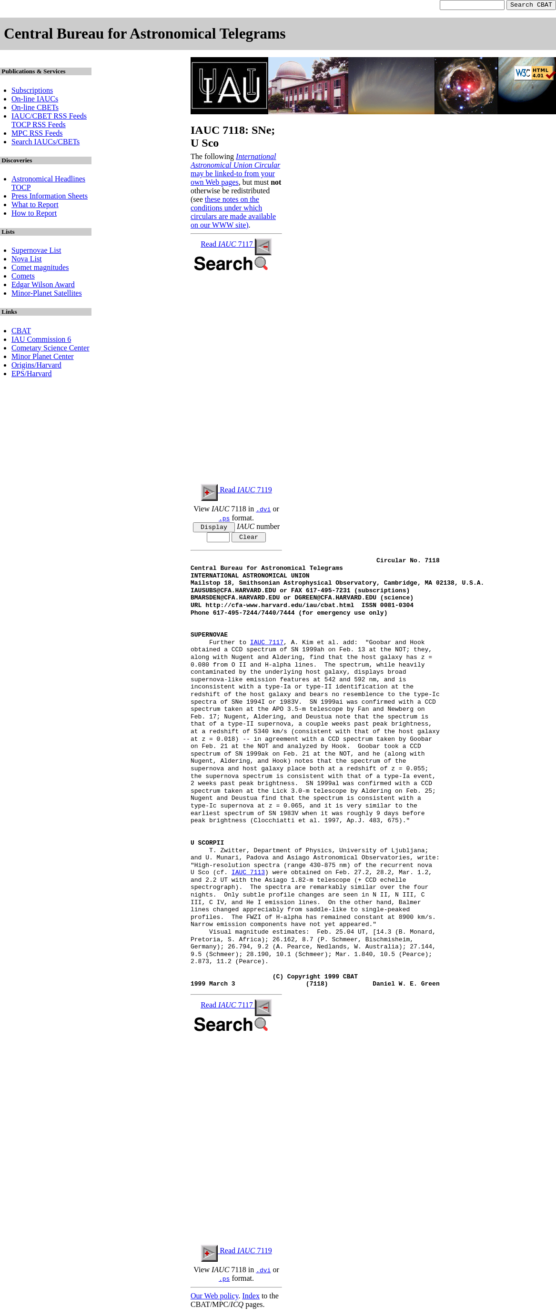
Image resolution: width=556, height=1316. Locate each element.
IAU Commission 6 (41, 341)
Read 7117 (236, 245)
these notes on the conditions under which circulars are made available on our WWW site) (233, 213)
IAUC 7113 (248, 876)
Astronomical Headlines (48, 180)
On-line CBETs (35, 109)
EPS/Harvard (31, 375)
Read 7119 (236, 491)
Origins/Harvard (36, 366)
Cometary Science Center (50, 349)
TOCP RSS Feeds (38, 126)
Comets (23, 277)
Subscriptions (32, 92)
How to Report (34, 214)
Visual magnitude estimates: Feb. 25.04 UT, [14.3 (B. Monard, (313, 935)
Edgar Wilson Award (43, 286)
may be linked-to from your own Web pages (233, 179)
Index (250, 1299)
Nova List (26, 260)
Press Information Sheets (49, 197)
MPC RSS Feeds (37, 134)
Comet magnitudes (40, 269)
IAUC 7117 (266, 646)
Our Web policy (214, 1299)
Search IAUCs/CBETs (45, 143)
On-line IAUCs (34, 100)
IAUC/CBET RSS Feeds (49, 117)
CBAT (21, 332)
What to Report (35, 206)
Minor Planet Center (42, 358)
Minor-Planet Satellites (46, 294)
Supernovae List (36, 252)
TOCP (21, 189)
